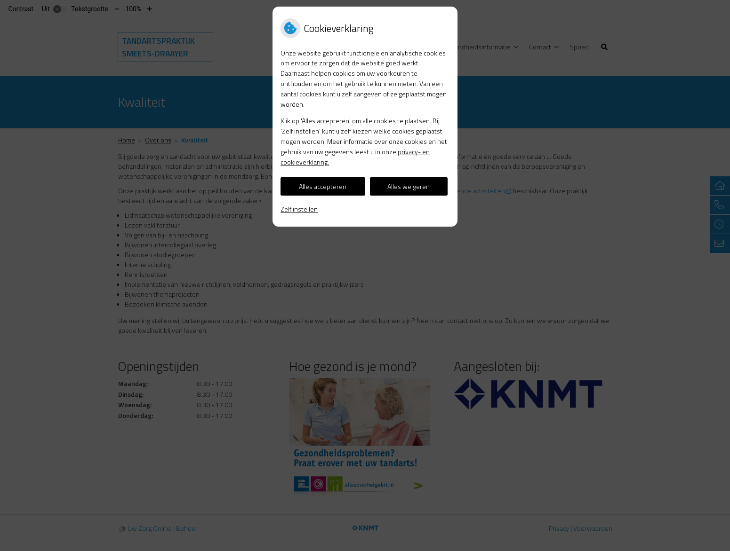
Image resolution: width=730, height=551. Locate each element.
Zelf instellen (299, 209)
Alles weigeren (408, 186)
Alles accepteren (322, 186)
